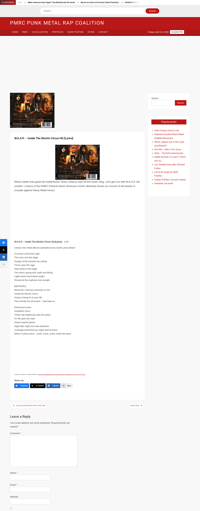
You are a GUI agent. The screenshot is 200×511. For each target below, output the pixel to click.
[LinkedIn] (53, 335)
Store (91, 32)
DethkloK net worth (139, 2)
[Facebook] (21, 335)
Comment (15, 383)
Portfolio (57, 32)
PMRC (25, 32)
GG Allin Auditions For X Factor (30, 356)
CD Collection (40, 32)
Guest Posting (75, 32)
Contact (103, 32)
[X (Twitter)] (38, 335)
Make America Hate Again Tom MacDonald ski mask (57, 2)
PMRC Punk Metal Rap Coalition (57, 23)
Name (13, 423)
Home (15, 32)
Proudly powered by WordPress (81, 506)
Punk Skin (134, 356)
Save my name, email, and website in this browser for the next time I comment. (43, 464)
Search (154, 48)
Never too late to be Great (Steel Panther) (106, 2)
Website (14, 447)
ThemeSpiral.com (125, 506)
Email (13, 435)
